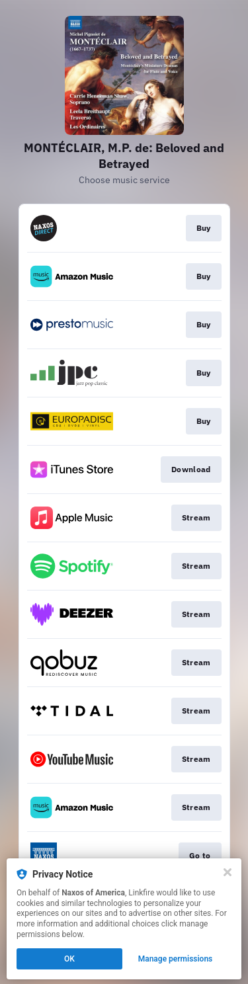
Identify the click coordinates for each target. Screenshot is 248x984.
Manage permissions (175, 959)
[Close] (227, 872)
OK (69, 959)
